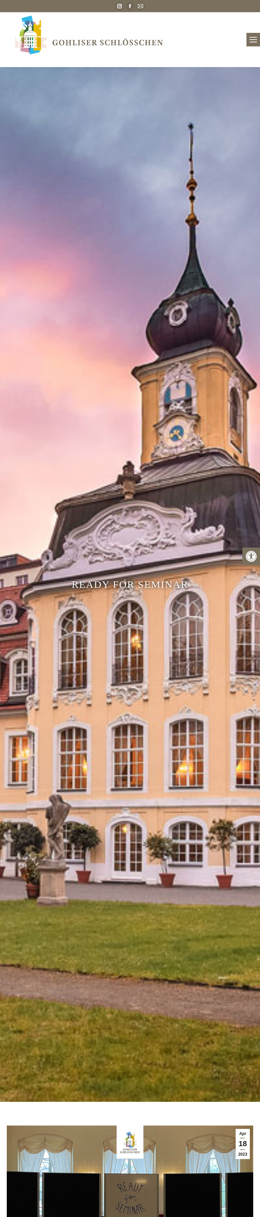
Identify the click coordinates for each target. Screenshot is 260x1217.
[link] (251, 556)
